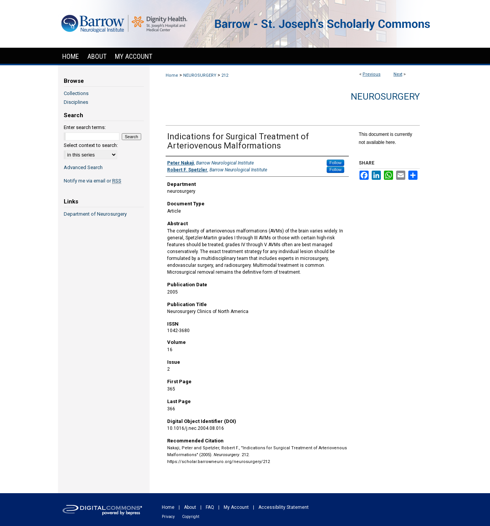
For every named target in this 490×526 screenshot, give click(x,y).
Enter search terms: (85, 127)
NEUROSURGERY (199, 75)
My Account (236, 507)
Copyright (190, 517)
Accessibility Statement (283, 507)
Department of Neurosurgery (95, 214)
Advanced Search (83, 167)
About (190, 507)
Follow (335, 162)
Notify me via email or (92, 181)
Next (397, 74)
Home (172, 75)
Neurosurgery (385, 96)
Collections (76, 93)
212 (224, 75)
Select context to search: (91, 145)
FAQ (210, 507)
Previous (371, 74)
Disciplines (76, 102)
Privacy (168, 517)
